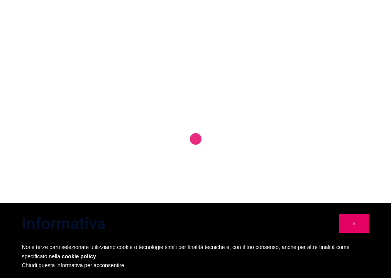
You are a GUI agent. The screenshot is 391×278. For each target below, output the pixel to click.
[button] (354, 223)
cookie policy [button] (79, 256)
